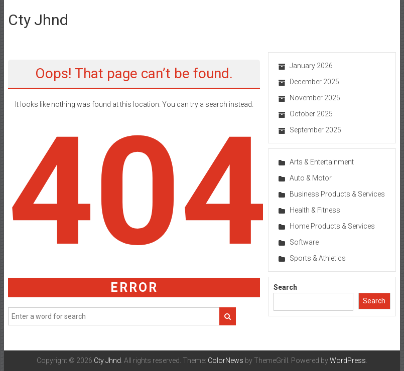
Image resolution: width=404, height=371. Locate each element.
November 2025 (315, 98)
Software (304, 242)
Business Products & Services (337, 194)
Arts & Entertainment (322, 162)
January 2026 (311, 66)
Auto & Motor (311, 178)
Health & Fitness (315, 210)
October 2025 (311, 114)
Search (285, 287)
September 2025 (315, 130)
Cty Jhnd (38, 20)
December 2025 (314, 82)
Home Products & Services (332, 226)
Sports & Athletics (318, 258)
